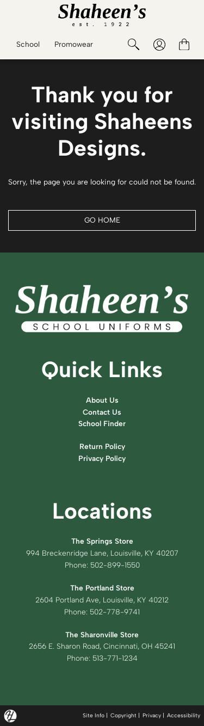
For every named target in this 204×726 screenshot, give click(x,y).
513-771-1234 (115, 658)
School (28, 44)
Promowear (73, 44)
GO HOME (102, 220)
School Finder (102, 423)
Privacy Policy (102, 458)
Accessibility (183, 715)
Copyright (123, 715)
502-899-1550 (115, 565)
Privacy (152, 715)
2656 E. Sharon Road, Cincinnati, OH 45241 (102, 646)
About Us (102, 400)
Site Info (93, 715)
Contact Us (102, 412)
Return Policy (102, 446)
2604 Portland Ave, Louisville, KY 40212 (102, 599)
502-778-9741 (115, 611)
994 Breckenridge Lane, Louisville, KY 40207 (102, 553)
